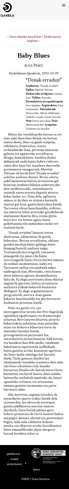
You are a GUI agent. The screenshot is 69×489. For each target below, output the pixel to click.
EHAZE (26, 479)
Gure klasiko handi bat (25, 37)
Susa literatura (40, 479)
